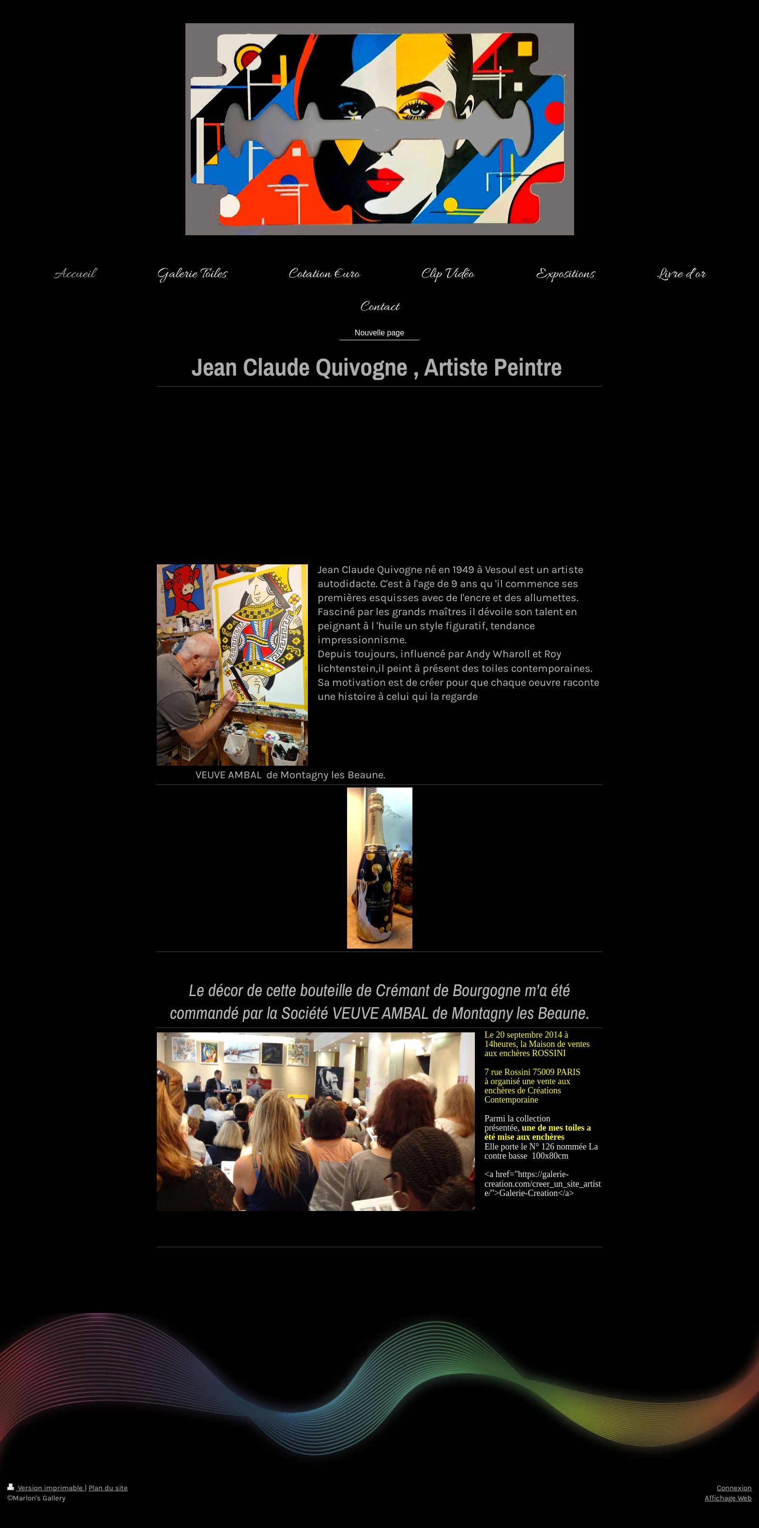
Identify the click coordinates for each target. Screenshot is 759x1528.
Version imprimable (46, 1487)
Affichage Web (728, 1498)
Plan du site (108, 1487)
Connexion (734, 1487)
